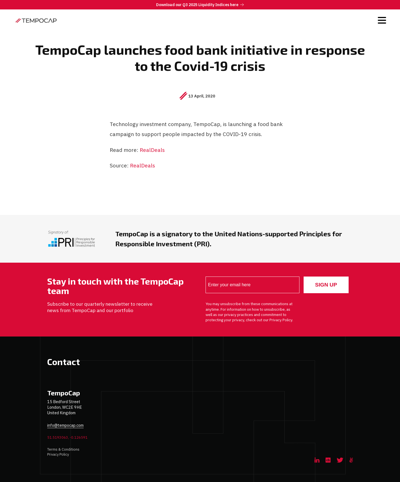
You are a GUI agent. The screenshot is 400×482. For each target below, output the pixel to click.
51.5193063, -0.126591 (67, 437)
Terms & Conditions (63, 449)
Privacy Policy (58, 454)
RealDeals (152, 149)
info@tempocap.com (65, 425)
